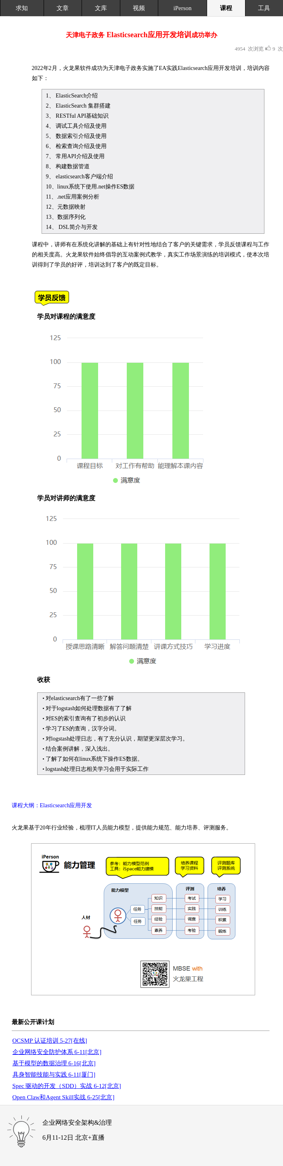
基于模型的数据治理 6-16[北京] (54, 1063)
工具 (264, 8)
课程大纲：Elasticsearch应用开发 (52, 805)
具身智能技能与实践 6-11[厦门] (54, 1074)
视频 (139, 8)
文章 (63, 8)
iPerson (183, 8)
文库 (101, 8)
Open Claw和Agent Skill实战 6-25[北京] (64, 1097)
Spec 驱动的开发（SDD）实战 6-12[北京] (67, 1086)
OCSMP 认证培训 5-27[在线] (50, 1040)
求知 (22, 8)
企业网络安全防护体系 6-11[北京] (57, 1052)
